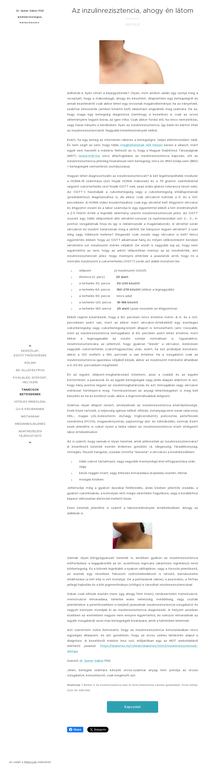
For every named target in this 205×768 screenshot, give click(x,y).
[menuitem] (30, 353)
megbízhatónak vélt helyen (141, 145)
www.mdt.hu (89, 156)
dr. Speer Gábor (91, 661)
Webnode (30, 762)
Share (75, 729)
